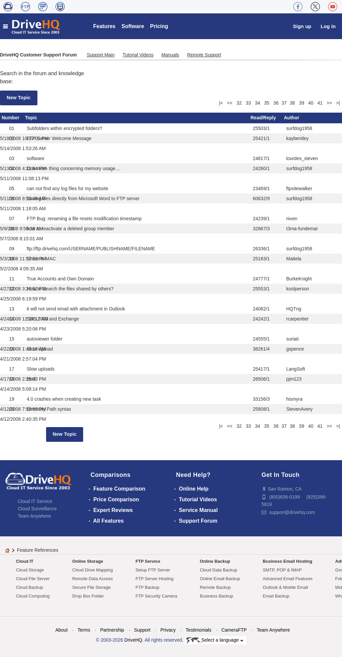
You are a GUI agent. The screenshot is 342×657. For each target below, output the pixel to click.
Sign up (302, 26)
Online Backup (215, 561)
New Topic (19, 97)
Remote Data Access (92, 578)
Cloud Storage (30, 569)
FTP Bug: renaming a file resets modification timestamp (84, 218)
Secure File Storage (91, 587)
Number (10, 117)
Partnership (112, 630)
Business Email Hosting (287, 561)
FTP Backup (147, 587)
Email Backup (276, 596)
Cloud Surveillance (37, 508)
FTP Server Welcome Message (59, 138)
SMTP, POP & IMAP (282, 569)
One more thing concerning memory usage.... (74, 168)
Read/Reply (263, 117)
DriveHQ (133, 640)
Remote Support (204, 54)
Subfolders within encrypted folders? (64, 128)
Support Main (101, 54)
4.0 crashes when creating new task (64, 399)
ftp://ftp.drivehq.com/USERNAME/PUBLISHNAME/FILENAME (91, 248)
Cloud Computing (32, 596)
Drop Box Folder (88, 596)
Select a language (214, 640)
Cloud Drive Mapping (92, 569)
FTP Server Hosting (155, 578)
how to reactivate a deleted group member (70, 228)
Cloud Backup (29, 587)
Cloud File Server (32, 578)
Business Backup (216, 596)
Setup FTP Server (153, 569)
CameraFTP (234, 630)
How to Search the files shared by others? (70, 288)
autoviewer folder (44, 339)
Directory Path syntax (49, 409)
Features (104, 26)
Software (133, 26)
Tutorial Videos (138, 54)
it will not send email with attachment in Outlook (76, 308)
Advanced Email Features (288, 578)
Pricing (159, 26)
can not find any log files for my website (67, 188)
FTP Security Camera (156, 596)
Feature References (37, 550)
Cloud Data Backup (218, 569)
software (35, 158)
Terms (83, 630)
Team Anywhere (34, 516)
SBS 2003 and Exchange (53, 318)
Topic (31, 117)
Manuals (170, 54)
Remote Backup (215, 587)
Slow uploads (40, 369)
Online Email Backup (220, 578)
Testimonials (198, 630)
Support (142, 630)
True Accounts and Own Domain (60, 278)
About (61, 630)
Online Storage (87, 561)
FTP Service (148, 561)
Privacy (168, 630)
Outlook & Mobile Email (285, 587)
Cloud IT (24, 561)
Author (291, 117)
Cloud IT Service (35, 501)
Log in (328, 26)
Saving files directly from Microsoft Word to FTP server (83, 198)
